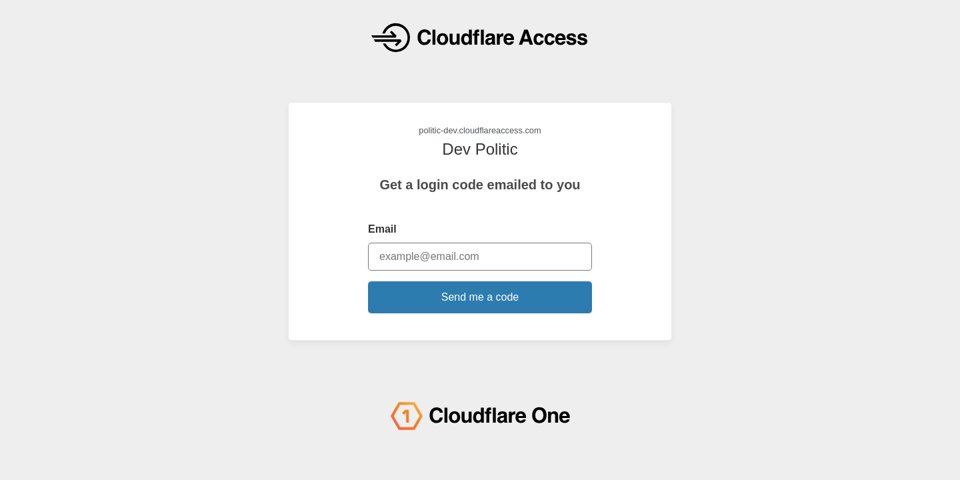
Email (382, 229)
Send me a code (480, 297)
